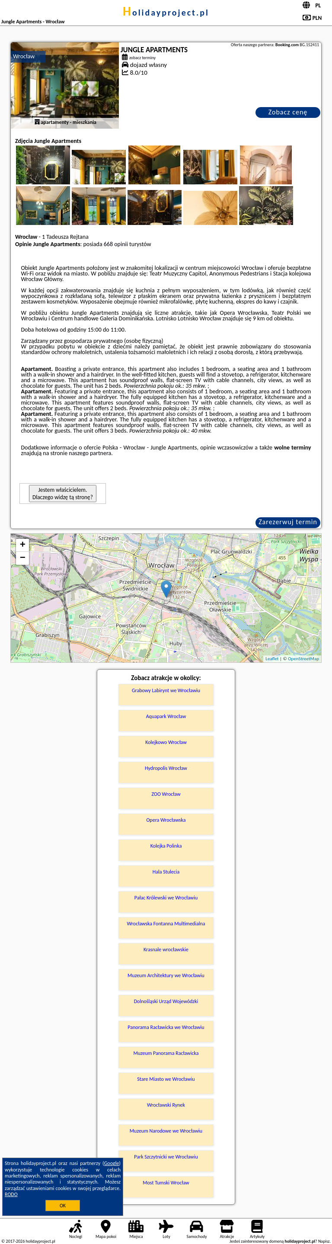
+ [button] (23, 545)
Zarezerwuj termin (288, 522)
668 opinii (116, 244)
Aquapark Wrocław (166, 716)
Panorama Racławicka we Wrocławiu (166, 1027)
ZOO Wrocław (165, 794)
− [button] (23, 558)
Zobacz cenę (288, 112)
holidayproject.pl (166, 12)
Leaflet (271, 659)
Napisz (324, 1241)
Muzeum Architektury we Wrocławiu (166, 975)
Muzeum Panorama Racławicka (165, 1053)
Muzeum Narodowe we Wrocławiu (166, 1131)
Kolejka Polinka (166, 846)
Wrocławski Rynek (166, 1105)
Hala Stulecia (166, 872)
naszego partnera (90, 453)
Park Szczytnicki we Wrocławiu (166, 1157)
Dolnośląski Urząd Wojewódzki (166, 1001)
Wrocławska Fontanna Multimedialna (166, 924)
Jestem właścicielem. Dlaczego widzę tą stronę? (62, 493)
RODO (11, 1194)
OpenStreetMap (303, 659)
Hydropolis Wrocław (166, 768)
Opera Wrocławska (165, 820)
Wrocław (24, 56)
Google (111, 1163)
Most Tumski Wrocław (166, 1183)
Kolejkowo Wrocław (166, 742)
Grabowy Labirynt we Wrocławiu (166, 690)
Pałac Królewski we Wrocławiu (166, 898)
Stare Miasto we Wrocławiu (166, 1079)
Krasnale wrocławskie (166, 949)
